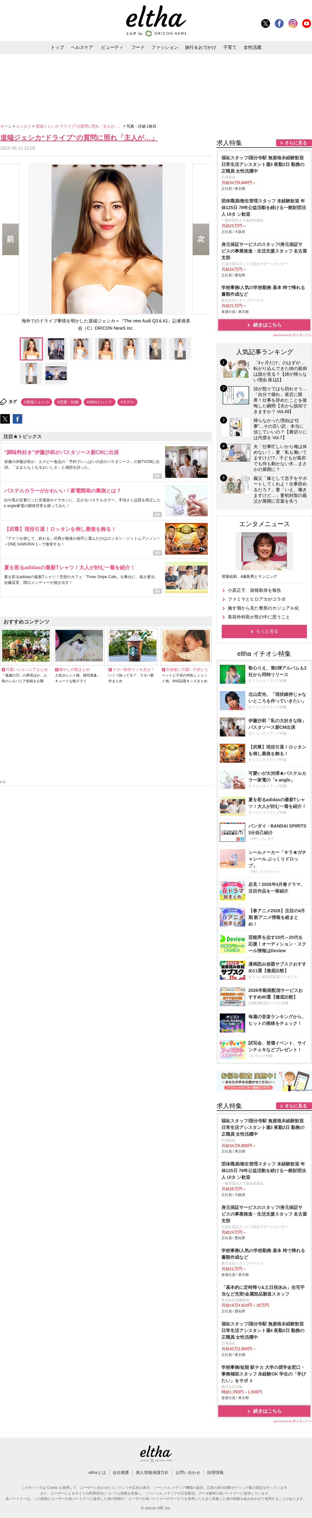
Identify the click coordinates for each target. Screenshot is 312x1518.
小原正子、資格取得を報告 (254, 590)
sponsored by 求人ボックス (292, 335)
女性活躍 (252, 47)
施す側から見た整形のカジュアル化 (263, 607)
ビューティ (112, 47)
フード (138, 47)
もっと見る (267, 631)
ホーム (6, 126)
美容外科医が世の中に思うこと (259, 616)
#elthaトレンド (100, 402)
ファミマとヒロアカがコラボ (257, 599)
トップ (57, 47)
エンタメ (24, 126)
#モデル (127, 402)
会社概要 (121, 1472)
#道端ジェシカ (36, 402)
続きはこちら (267, 324)
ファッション (164, 47)
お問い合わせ (188, 1472)
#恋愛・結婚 (68, 402)
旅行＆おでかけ (200, 47)
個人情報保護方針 (152, 1472)
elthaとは (97, 1472)
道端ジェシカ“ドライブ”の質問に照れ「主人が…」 (79, 126)
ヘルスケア (82, 47)
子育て (230, 47)
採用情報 (215, 1472)
